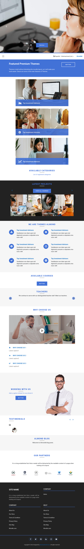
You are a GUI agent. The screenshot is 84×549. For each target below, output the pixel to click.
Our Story (12, 514)
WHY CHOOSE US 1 (17, 348)
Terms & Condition (14, 517)
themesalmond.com (45, 544)
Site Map (11, 525)
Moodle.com (12, 528)
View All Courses (42, 191)
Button (42, 45)
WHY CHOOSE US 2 (17, 355)
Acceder (79, 56)
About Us (11, 510)
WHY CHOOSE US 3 (17, 363)
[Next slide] (73, 298)
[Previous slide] (10, 298)
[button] (63, 56)
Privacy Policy (13, 521)
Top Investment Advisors (25, 230)
